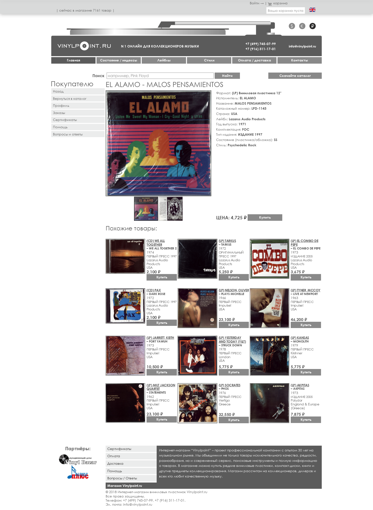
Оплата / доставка (254, 60)
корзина (278, 3)
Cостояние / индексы (118, 60)
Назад (58, 91)
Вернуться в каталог (69, 98)
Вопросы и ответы (68, 134)
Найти (227, 76)
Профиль (61, 105)
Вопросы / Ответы (122, 478)
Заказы (59, 113)
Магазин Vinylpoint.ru (124, 485)
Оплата (113, 456)
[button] (207, 95)
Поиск (98, 75)
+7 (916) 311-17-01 (260, 49)
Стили (209, 60)
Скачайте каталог (295, 76)
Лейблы (164, 60)
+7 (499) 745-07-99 (260, 44)
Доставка (115, 463)
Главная (73, 60)
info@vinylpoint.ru (302, 46)
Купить (265, 217)
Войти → (257, 3)
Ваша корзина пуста (285, 10)
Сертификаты (65, 120)
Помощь (60, 127)
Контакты (299, 60)
